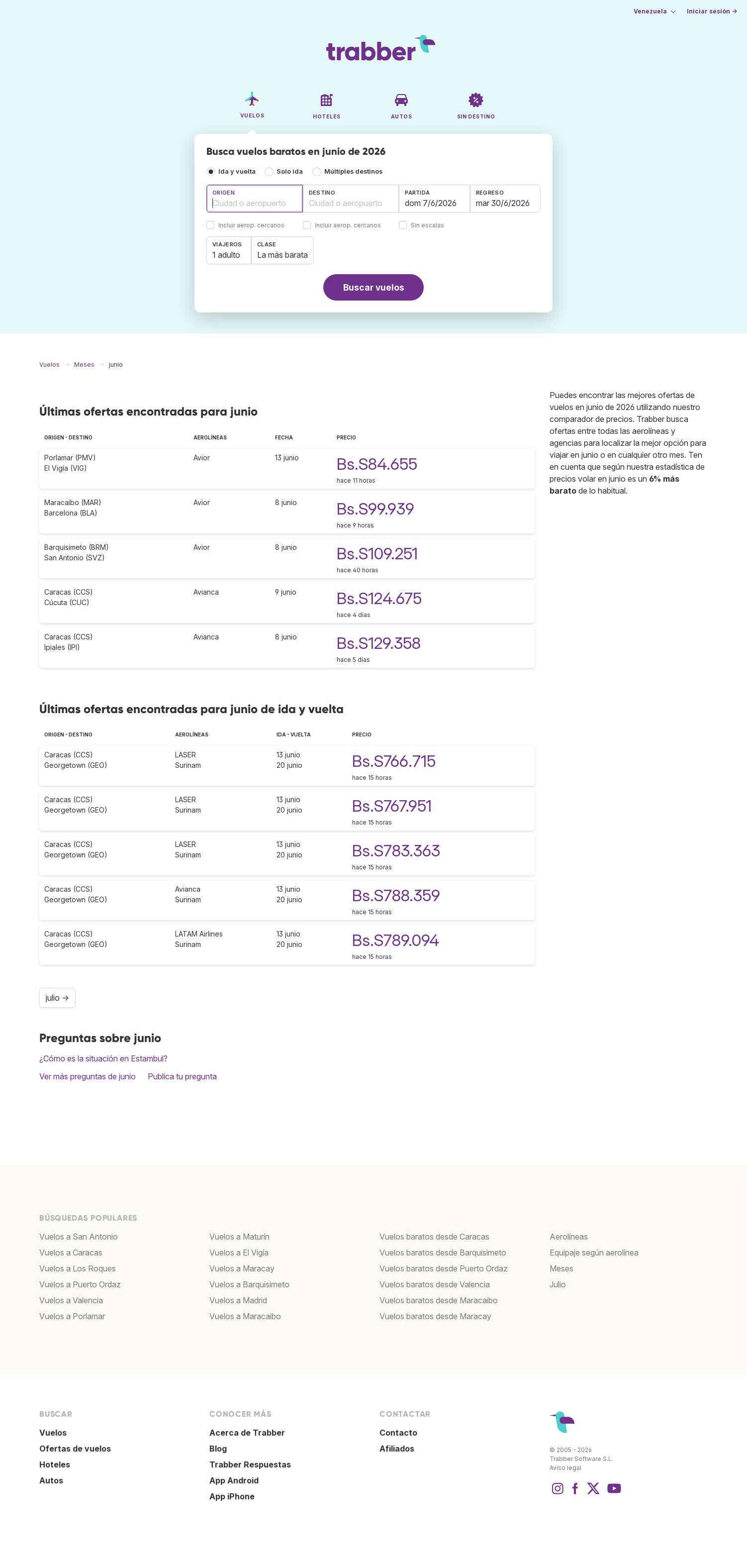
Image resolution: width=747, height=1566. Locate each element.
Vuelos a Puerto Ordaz (80, 1284)
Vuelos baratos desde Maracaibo (438, 1300)
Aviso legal (565, 1467)
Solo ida (290, 171)
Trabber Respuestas (250, 1464)
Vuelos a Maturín (239, 1237)
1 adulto (226, 255)
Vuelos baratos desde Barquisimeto (442, 1252)
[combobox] (254, 198)
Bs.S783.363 (396, 850)
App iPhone (232, 1496)
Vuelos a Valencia (71, 1300)
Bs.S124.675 (379, 598)
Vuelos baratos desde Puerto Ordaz (443, 1268)
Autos (51, 1480)
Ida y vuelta (237, 171)
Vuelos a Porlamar (72, 1316)
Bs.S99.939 (375, 509)
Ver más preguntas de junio (87, 1076)
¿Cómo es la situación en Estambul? (103, 1058)
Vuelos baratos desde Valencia (434, 1284)
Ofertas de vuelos (75, 1449)
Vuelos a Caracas (70, 1252)
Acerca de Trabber (247, 1433)
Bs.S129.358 (379, 643)
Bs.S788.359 (396, 895)
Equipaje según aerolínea (594, 1252)
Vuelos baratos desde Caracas (434, 1237)
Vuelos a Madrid (238, 1300)
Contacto (398, 1433)
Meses (561, 1268)
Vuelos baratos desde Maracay (435, 1316)
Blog (218, 1449)
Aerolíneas (569, 1237)
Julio (558, 1284)
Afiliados (396, 1449)
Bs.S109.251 (377, 553)
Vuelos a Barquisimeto (249, 1284)
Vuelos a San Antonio (78, 1237)
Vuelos (53, 1433)
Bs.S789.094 (395, 940)
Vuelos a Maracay (242, 1268)
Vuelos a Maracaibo (245, 1316)
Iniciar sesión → (712, 11)
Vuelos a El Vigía (239, 1252)
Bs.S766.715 (394, 761)
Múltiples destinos (353, 171)
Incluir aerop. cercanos (251, 225)
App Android (234, 1480)
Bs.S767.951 (392, 806)
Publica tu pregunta (182, 1076)
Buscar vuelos (373, 287)
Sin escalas (427, 225)
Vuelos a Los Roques (77, 1268)
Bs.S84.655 (377, 464)
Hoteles (54, 1464)
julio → (57, 998)
